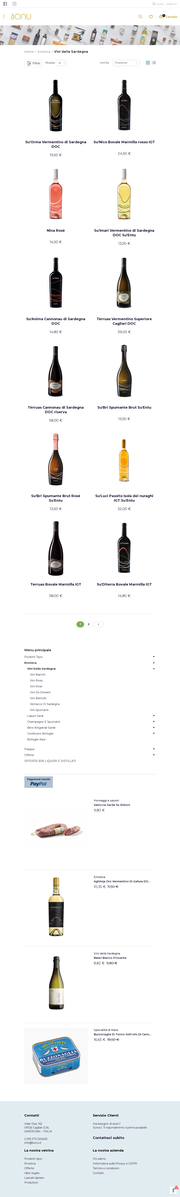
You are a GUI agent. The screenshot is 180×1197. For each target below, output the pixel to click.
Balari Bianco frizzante (110, 958)
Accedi (160, 3)
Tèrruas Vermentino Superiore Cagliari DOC (124, 321)
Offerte (29, 1168)
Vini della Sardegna (107, 953)
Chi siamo (99, 1158)
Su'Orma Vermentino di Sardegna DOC (55, 144)
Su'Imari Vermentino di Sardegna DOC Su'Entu (124, 232)
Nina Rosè (56, 230)
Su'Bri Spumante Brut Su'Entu (124, 407)
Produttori (31, 1182)
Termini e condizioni (106, 1168)
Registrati (171, 3)
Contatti (98, 1173)
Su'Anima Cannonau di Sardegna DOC (55, 321)
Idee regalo (32, 1173)
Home (29, 51)
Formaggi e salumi (106, 800)
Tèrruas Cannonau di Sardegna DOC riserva (56, 409)
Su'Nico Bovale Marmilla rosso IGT (124, 142)
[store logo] (20, 17)
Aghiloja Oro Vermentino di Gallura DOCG (123, 881)
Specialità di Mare (106, 1030)
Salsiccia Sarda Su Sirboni (112, 805)
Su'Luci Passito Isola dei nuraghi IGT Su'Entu (124, 498)
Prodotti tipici (33, 1158)
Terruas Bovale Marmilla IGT (55, 584)
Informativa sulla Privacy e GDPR (115, 1163)
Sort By (104, 62)
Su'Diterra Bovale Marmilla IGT (124, 584)
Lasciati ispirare (34, 1177)
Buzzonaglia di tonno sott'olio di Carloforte (123, 1034)
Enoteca (44, 51)
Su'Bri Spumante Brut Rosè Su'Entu (55, 498)
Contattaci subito (108, 1138)
